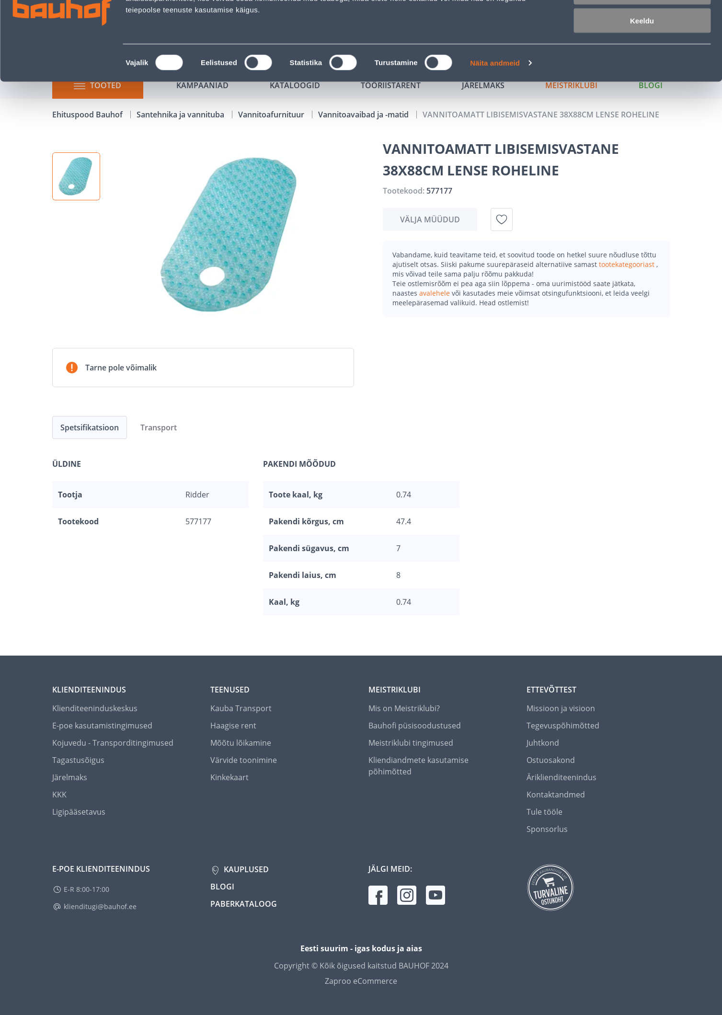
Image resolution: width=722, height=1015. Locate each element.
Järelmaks (69, 777)
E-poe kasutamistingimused (102, 725)
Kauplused (245, 869)
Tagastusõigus (78, 760)
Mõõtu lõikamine (240, 743)
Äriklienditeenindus (561, 777)
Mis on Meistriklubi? (404, 708)
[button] (76, 176)
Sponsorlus (547, 829)
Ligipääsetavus (78, 812)
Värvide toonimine (243, 760)
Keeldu (642, 80)
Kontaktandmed (556, 794)
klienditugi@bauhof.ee (100, 906)
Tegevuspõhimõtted (563, 725)
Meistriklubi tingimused (410, 743)
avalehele (435, 293)
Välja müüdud (430, 219)
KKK (59, 794)
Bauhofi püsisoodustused (414, 725)
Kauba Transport (241, 708)
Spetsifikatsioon (89, 427)
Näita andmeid (495, 122)
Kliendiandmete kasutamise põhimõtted (418, 766)
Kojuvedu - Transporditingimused (112, 743)
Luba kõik (642, 24)
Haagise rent (233, 725)
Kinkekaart (229, 777)
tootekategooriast (627, 264)
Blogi (222, 886)
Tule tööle (544, 812)
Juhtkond (543, 743)
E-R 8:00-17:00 (86, 889)
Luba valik (641, 52)
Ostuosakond (551, 760)
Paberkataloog (243, 904)
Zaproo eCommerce (361, 981)
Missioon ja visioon (561, 708)
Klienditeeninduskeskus (95, 708)
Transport (158, 427)
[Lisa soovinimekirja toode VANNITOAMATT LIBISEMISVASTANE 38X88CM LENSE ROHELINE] (502, 219)
